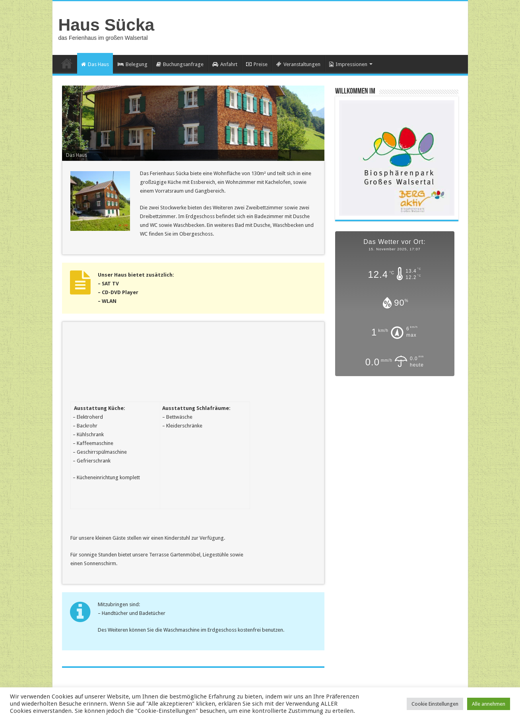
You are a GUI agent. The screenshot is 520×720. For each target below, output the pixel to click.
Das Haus (95, 64)
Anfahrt (224, 64)
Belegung (132, 64)
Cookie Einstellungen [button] (434, 704)
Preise (257, 64)
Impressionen (348, 64)
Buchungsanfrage (180, 64)
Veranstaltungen (298, 64)
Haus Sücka (106, 24)
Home (66, 63)
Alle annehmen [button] (488, 704)
